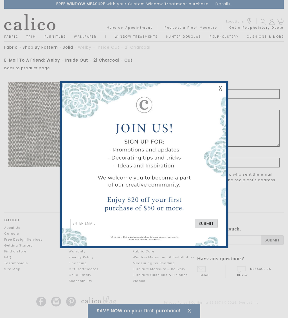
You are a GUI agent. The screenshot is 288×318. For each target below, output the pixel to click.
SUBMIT (206, 223)
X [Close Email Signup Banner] (220, 88)
